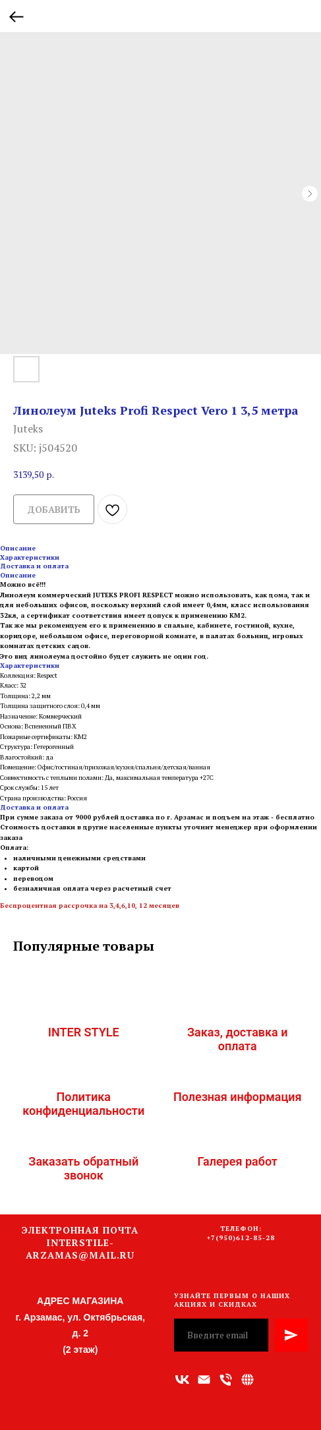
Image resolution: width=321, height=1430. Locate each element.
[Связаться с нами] (247, 1379)
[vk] (182, 1379)
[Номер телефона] (226, 1379)
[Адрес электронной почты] (204, 1379)
